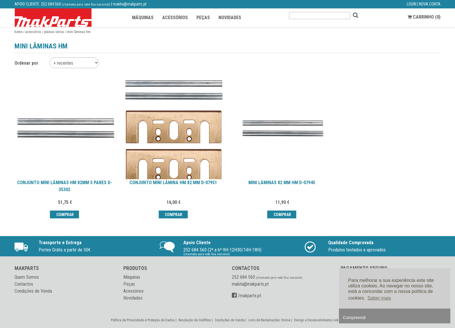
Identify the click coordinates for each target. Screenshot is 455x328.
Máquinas (131, 277)
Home (18, 32)
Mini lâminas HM (79, 32)
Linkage (338, 320)
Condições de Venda (33, 291)
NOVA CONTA (429, 4)
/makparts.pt (246, 295)
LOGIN (411, 4)
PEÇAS (203, 17)
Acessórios (33, 32)
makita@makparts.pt (130, 4)
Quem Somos (27, 277)
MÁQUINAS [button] (143, 17)
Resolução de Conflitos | (196, 320)
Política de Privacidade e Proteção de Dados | (144, 320)
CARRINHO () (423, 17)
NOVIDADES (230, 17)
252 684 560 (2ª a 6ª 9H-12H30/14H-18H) (222, 250)
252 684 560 (51, 4)
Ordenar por (26, 63)
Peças (129, 284)
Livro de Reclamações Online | (270, 320)
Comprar (64, 214)
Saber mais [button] (379, 298)
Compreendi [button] (354, 317)
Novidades (132, 298)
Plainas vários (54, 32)
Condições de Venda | (231, 320)
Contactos (24, 284)
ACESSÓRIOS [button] (175, 17)
